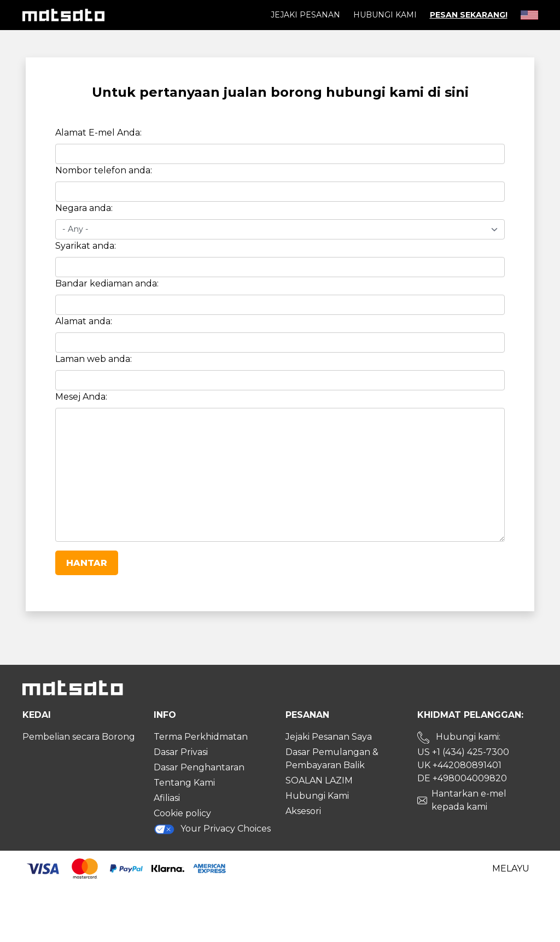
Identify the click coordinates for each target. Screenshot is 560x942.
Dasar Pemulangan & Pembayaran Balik (331, 758)
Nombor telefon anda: (103, 170)
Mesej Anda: (81, 396)
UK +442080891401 (459, 765)
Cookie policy (182, 813)
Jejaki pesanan (305, 15)
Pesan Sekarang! (469, 15)
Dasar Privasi (181, 752)
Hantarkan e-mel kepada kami (468, 800)
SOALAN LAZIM (319, 780)
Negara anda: (84, 208)
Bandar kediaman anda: (107, 283)
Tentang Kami (184, 782)
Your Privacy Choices (212, 829)
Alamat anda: (83, 321)
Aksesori (303, 811)
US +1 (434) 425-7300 (463, 752)
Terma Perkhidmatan (201, 737)
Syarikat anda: (85, 246)
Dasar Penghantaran (199, 767)
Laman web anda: (93, 359)
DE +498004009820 (462, 778)
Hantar (86, 563)
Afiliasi (167, 798)
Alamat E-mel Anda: (98, 132)
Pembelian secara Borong (78, 737)
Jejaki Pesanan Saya (328, 737)
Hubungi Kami (385, 15)
